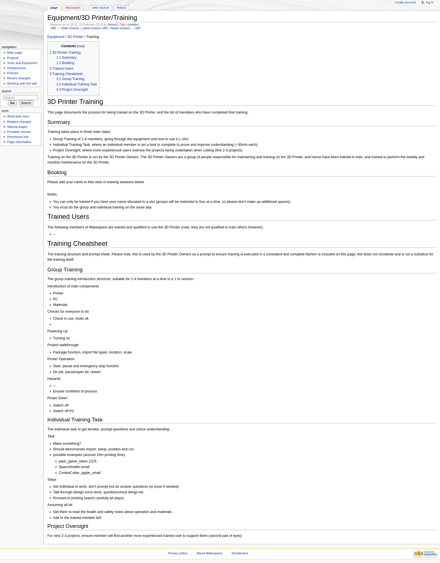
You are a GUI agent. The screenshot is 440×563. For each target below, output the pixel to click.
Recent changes (18, 78)
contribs (133, 24)
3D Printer (75, 37)
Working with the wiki (22, 83)
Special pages (17, 126)
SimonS (112, 24)
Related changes (19, 121)
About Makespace (209, 553)
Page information (19, 142)
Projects (13, 58)
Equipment (56, 37)
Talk (122, 24)
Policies (12, 73)
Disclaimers (240, 553)
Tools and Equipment (22, 63)
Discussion (72, 7)
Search (7, 91)
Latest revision (91, 28)
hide (81, 46)
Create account (405, 2)
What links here (18, 116)
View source (100, 7)
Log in (430, 2)
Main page (14, 52)
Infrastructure (16, 68)
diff (53, 28)
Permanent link (17, 137)
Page (54, 7)
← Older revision (68, 28)
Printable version (19, 131)
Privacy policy (177, 553)
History (121, 7)
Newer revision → (122, 28)
